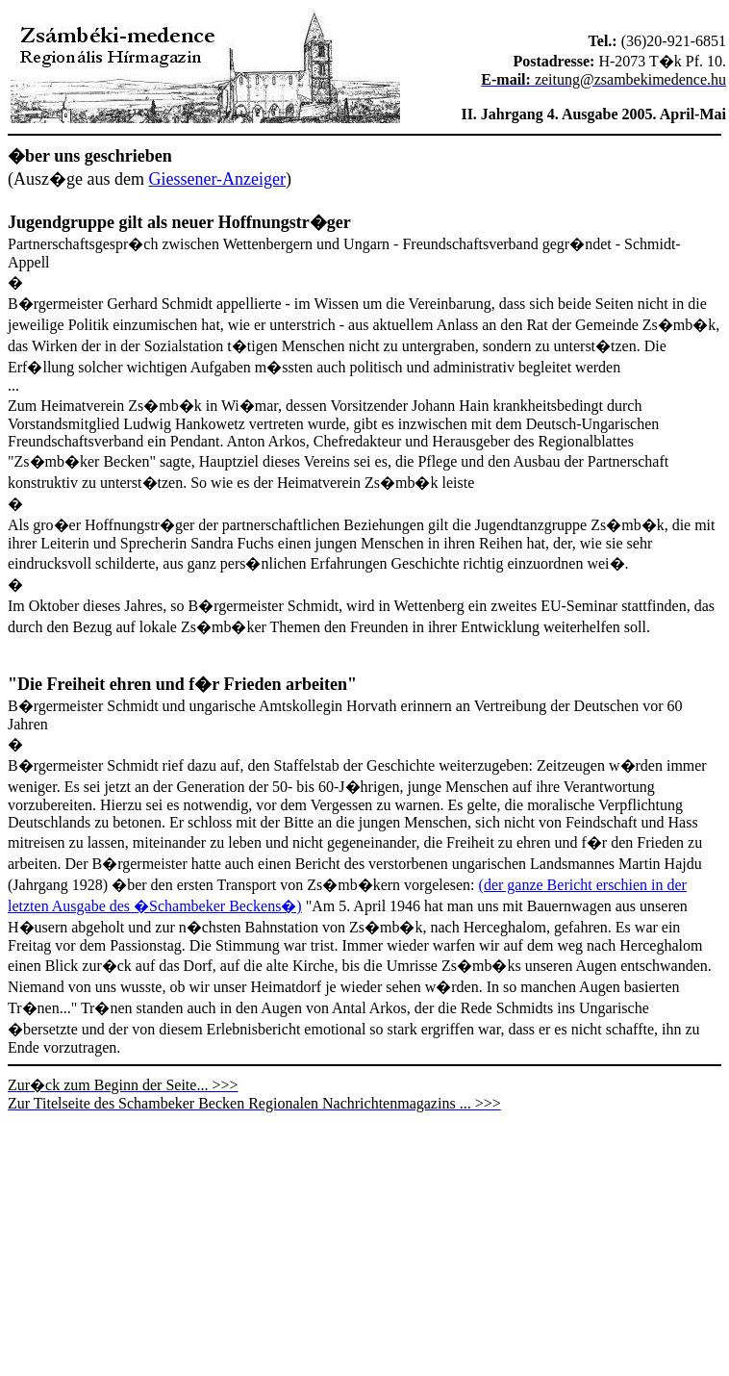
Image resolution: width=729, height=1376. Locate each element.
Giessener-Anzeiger (217, 179)
